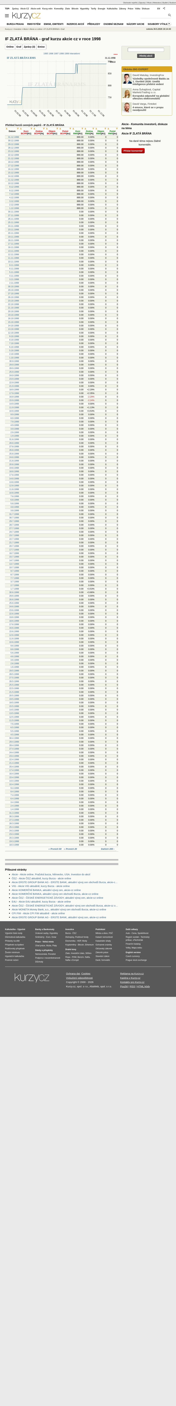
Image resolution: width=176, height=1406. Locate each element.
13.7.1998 (14, 564)
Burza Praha (15, 24)
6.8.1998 (14, 500)
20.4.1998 (14, 766)
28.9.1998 (14, 368)
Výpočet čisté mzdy (13, 933)
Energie (101, 9)
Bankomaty (48, 929)
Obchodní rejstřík (130, 3)
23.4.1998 (14, 756)
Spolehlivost (143, 933)
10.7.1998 (14, 567)
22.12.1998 (13, 155)
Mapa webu (137, 948)
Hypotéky (84, 9)
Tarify (93, 9)
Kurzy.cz (8, 29)
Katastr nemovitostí (104, 937)
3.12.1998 (14, 201)
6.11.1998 (14, 268)
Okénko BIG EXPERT (135, 69)
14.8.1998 (14, 478)
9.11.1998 (14, 265)
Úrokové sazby (41, 933)
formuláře (105, 960)
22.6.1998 (14, 613)
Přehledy (93, 24)
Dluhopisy (69, 937)
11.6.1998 (14, 638)
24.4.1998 (14, 752)
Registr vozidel (132, 937)
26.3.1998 (14, 823)
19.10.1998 (13, 315)
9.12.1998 (14, 187)
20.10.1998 (13, 311)
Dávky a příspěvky (44, 950)
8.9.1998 (14, 418)
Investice (17, 29)
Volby (128, 948)
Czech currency (133, 956)
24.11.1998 (13, 226)
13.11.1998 (13, 251)
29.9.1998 (14, 364)
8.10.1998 (14, 340)
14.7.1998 (14, 560)
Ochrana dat (73, 973)
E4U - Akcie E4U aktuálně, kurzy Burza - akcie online (41, 901)
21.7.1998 (14, 542)
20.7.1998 (14, 546)
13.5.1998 (14, 713)
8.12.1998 (14, 190)
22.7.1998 (14, 539)
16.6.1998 (14, 628)
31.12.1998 (13, 137)
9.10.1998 (14, 336)
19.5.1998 (14, 699)
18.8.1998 (14, 471)
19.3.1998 (14, 841)
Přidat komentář (133, 150)
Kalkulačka (112, 9)
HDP (79, 941)
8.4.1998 (14, 791)
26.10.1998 (13, 297)
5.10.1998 (14, 350)
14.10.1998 (13, 325)
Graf (18, 46)
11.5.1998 (14, 720)
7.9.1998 (14, 421)
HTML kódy (143, 986)
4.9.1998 (14, 425)
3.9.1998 (14, 429)
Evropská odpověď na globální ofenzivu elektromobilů (151, 97)
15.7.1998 (14, 556)
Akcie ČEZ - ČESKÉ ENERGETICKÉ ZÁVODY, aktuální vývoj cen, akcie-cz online (57, 897)
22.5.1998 (14, 688)
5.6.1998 (14, 652)
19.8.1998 (14, 468)
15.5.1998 (14, 706)
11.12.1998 (13, 180)
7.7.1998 (14, 578)
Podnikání (100, 929)
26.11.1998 (13, 219)
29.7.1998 (14, 521)
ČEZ (74, 933)
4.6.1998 (14, 656)
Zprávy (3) (29, 46)
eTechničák (138, 940)
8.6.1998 (14, 649)
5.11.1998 (14, 272)
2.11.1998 (14, 283)
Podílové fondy (81, 937)
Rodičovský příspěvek (15, 948)
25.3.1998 (14, 827)
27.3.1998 (14, 820)
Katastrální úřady (103, 941)
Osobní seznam (113, 24)
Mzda (48, 945)
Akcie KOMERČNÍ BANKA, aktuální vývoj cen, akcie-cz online (46, 890)
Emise (41, 46)
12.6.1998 (14, 635)
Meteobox (157, 3)
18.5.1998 (14, 702)
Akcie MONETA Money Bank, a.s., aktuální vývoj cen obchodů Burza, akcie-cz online (59, 909)
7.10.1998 (14, 343)
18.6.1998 (14, 621)
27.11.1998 (13, 215)
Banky (38, 929)
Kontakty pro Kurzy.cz (132, 982)
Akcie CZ (24, 9)
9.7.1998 (14, 571)
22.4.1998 (14, 759)
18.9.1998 (14, 389)
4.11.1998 (14, 276)
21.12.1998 (13, 158)
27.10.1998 (13, 293)
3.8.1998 (14, 510)
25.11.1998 (13, 222)
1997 (56, 53)
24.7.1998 (14, 532)
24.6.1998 (14, 606)
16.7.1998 (14, 553)
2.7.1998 (14, 585)
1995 (45, 53)
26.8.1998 (14, 450)
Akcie (25, 29)
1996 (51, 53)
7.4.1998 (14, 795)
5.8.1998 (14, 503)
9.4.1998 (14, 788)
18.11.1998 (13, 240)
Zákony (122, 9)
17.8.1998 (14, 475)
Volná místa (47, 942)
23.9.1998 (14, 379)
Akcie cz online (36, 29)
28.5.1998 (14, 674)
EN (158, 9)
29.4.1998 (14, 741)
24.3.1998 (14, 830)
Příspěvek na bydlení (14, 945)
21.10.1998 (13, 307)
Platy (54, 945)
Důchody (39, 962)
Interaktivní (75, 53)
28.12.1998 (13, 147)
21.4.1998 (14, 763)
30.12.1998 (13, 140)
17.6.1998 (14, 624)
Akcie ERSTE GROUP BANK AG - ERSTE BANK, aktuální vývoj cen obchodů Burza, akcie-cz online (65, 882)
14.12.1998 (13, 176)
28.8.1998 (14, 443)
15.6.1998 (14, 631)
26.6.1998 (14, 599)
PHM (74, 957)
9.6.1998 (14, 645)
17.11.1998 (13, 243)
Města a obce (102, 933)
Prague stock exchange (136, 960)
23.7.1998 (14, 535)
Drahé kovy (70, 949)
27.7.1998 (14, 528)
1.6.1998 (14, 667)
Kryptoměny (70, 945)
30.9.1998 (14, 361)
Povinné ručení (11, 960)
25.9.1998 (14, 372)
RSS (132, 986)
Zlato (67, 9)
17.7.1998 (14, 549)
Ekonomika (70, 941)
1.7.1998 (14, 589)
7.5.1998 (14, 724)
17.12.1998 (13, 165)
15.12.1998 (13, 172)
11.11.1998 (13, 258)
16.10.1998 (13, 318)
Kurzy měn (47, 9)
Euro (48, 937)
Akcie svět (36, 9)
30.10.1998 (13, 286)
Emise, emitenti (54, 24)
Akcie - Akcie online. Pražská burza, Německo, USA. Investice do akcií (51, 874)
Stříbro (88, 953)
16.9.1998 (14, 396)
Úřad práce (40, 945)
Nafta (87, 957)
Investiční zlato (77, 953)
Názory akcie (135, 24)
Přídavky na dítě (12, 941)
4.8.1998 (14, 507)
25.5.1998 (14, 685)
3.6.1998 (14, 660)
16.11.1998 (13, 247)
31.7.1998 (14, 514)
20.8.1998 (14, 464)
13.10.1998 (13, 329)
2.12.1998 (14, 204)
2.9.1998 (14, 432)
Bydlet (165, 3)
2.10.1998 (14, 354)
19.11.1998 (13, 236)
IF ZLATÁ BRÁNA (51, 29)
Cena (134, 933)
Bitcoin (75, 9)
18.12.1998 (13, 162)
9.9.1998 (14, 414)
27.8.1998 (14, 446)
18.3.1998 (14, 845)
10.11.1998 (13, 261)
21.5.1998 (14, 692)
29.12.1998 (13, 144)
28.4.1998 (14, 745)
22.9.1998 (14, 382)
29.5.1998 (14, 670)
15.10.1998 (13, 322)
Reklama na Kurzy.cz (132, 973)
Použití (124, 986)
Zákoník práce (102, 952)
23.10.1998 (13, 300)
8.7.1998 (14, 574)
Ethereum (89, 945)
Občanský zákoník (104, 948)
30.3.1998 (14, 816)
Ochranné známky (104, 945)
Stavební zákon (102, 956)
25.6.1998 (14, 603)
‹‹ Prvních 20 (70, 849)
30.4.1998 (14, 738)
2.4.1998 (14, 805)
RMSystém (33, 24)
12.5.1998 (14, 717)
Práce (130, 9)
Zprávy (15, 9)
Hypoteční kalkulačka (14, 956)
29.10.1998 (13, 290)
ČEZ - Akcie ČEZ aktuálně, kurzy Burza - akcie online (41, 878)
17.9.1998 (14, 393)
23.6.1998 (14, 610)
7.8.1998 (14, 496)
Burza (68, 933)
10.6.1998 (14, 642)
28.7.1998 (14, 525)
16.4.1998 (14, 773)
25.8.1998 (14, 453)
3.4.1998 (14, 802)
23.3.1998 (14, 834)
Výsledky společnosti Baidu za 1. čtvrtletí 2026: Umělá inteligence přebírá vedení (151, 81)
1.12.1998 (14, 208)
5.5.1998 (14, 731)
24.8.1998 (14, 457)
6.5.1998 (14, 727)
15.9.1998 (14, 400)
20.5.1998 (14, 695)
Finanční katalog (133, 944)
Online (10, 46)
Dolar (53, 937)
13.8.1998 (14, 482)
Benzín (81, 957)
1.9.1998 (14, 436)
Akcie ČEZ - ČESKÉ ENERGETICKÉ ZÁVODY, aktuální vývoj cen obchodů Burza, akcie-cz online (65, 905)
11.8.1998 (14, 489)
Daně (98, 960)
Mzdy (84, 941)
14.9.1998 (14, 403)
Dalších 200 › (107, 849)
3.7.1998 (14, 581)
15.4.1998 (14, 777)
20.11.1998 (13, 233)
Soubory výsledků (160, 24)
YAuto (149, 3)
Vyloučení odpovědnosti (79, 977)
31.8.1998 (14, 439)
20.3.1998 (14, 838)
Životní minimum (12, 952)
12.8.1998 (14, 485)
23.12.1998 (13, 151)
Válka (137, 9)
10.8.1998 (14, 492)
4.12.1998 (14, 197)
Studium (172, 3)
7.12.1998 (14, 194)
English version (133, 952)
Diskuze (146, 9)
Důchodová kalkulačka (15, 937)
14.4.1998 (14, 781)
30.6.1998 (14, 592)
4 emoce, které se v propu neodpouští (148, 108)
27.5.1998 (14, 677)
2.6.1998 (14, 663)
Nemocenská (41, 954)
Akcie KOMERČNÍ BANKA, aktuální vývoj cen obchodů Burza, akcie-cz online (55, 893)
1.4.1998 (14, 809)
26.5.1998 (14, 681)
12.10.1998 (13, 333)
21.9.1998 (14, 386)
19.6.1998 (14, 617)
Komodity (58, 9)
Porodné (52, 954)
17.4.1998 (14, 770)
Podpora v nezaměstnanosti (47, 958)
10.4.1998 (14, 784)
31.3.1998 (14, 813)
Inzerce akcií (75, 24)
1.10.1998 (14, 357)
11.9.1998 (14, 407)
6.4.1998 (14, 798)
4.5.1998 (14, 734)
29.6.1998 (14, 596)
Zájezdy (142, 3)
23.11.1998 (13, 229)
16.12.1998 (13, 169)
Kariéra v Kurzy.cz (130, 977)
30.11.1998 (13, 211)
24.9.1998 (14, 375)
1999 (66, 53)
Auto (128, 933)
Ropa (67, 957)
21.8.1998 (14, 460)
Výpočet (21, 929)
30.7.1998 (14, 517)
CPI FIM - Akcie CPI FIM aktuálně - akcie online (38, 913)
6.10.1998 (14, 347)
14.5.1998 (14, 709)
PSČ (111, 933)
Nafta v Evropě (72, 960)
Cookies (85, 973)
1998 (61, 53)
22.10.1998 (13, 304)
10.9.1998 (14, 411)
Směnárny (39, 937)
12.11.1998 (13, 254)
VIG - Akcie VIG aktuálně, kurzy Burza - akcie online (41, 886)
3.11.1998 (14, 279)
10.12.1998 (13, 183)
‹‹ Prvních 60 (55, 849)
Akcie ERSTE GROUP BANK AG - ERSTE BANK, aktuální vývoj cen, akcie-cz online (59, 917)
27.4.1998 (14, 749)
